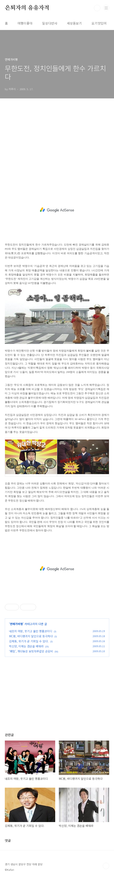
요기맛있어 (99, 23)
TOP (106, 866)
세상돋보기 (74, 23)
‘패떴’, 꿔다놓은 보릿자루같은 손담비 (31, 651)
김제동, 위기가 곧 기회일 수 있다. (29, 641)
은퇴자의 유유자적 (27, 8)
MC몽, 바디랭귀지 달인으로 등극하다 (31, 636)
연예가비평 (16, 624)
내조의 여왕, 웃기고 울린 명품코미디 (30, 631)
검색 (97, 8)
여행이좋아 (25, 23)
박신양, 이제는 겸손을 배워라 (26, 646)
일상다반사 (49, 23)
